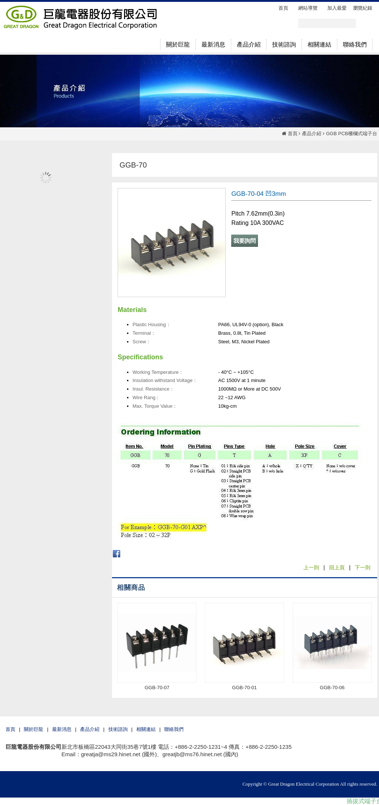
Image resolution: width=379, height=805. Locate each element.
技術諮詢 (118, 729)
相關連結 (146, 729)
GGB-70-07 (156, 687)
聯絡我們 (174, 729)
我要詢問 (244, 241)
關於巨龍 (33, 729)
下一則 (362, 567)
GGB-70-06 (332, 687)
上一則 (311, 567)
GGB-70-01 (244, 687)
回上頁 (337, 567)
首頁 (292, 133)
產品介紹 (311, 133)
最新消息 (61, 729)
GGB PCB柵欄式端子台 (351, 133)
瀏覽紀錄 (362, 8)
